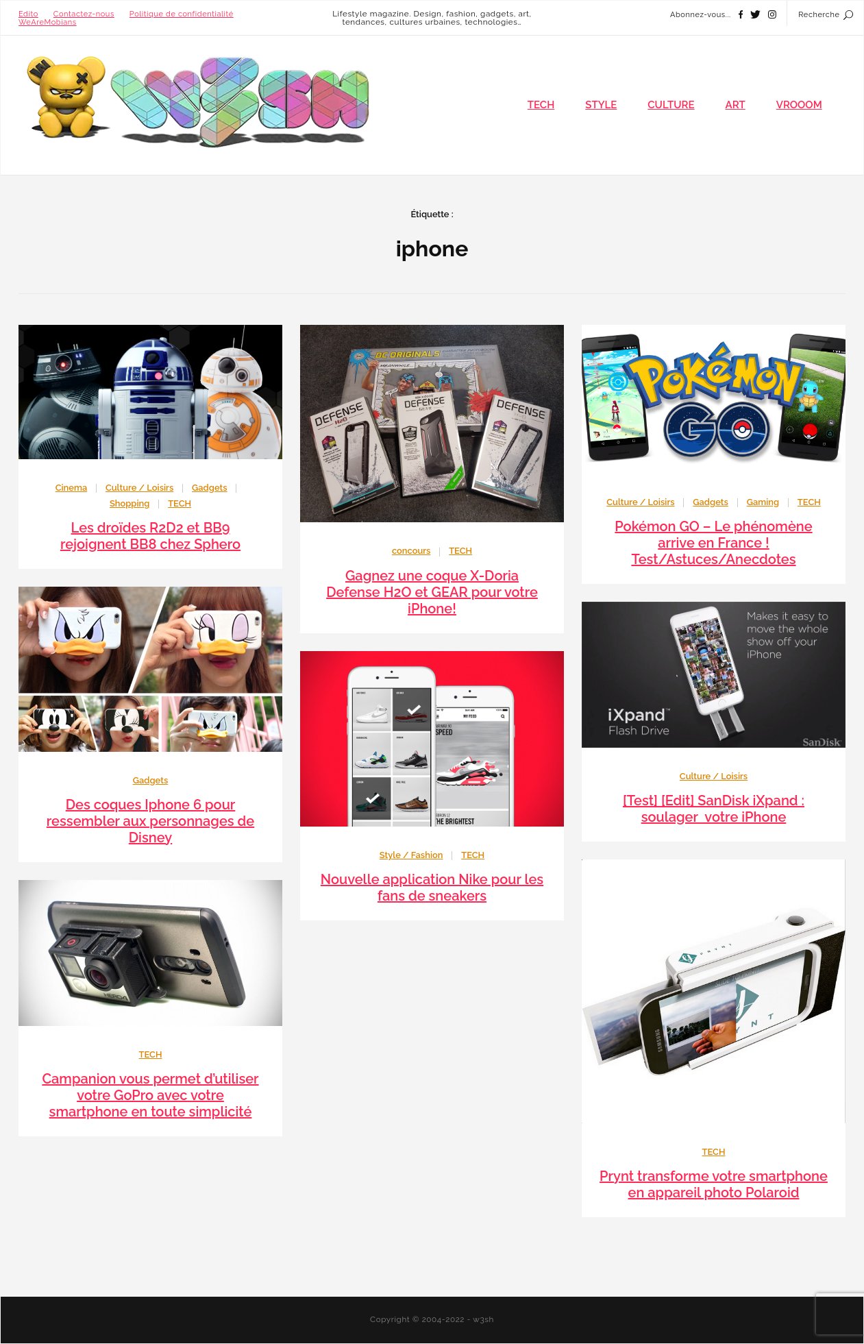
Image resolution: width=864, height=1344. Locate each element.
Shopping (129, 503)
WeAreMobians (47, 22)
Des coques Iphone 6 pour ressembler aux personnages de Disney (150, 821)
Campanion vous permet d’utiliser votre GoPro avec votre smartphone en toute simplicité (150, 1095)
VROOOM (799, 105)
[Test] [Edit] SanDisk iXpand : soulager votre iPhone (713, 808)
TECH (541, 105)
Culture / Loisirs (139, 487)
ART (735, 105)
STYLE (601, 105)
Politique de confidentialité (181, 14)
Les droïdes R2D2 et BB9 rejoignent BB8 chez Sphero (150, 536)
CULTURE (670, 105)
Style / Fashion (411, 855)
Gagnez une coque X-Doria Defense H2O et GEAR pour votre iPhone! (432, 592)
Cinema (71, 487)
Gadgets (209, 487)
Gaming (763, 502)
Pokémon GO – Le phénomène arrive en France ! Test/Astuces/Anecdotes (713, 542)
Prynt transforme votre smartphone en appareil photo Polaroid (714, 1184)
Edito (28, 14)
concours (411, 551)
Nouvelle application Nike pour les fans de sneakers (432, 887)
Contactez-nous (83, 14)
